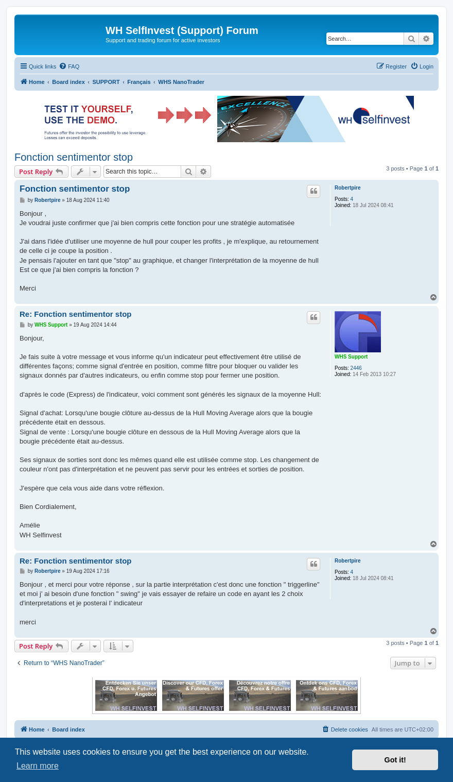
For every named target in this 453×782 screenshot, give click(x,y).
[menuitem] (69, 66)
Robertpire (348, 188)
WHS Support (351, 357)
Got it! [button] (395, 760)
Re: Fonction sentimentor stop (76, 314)
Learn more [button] (37, 765)
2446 (356, 368)
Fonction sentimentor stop (73, 157)
